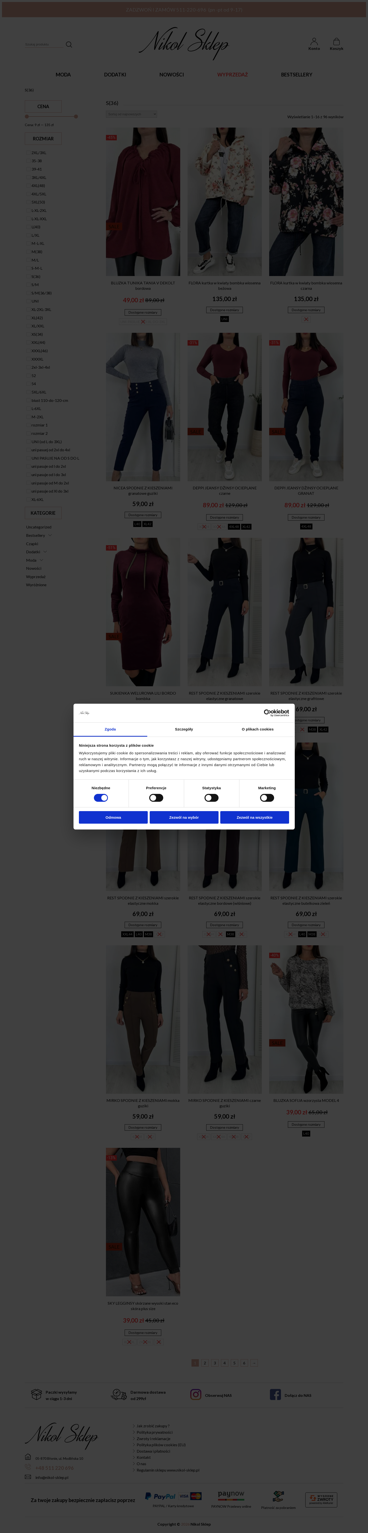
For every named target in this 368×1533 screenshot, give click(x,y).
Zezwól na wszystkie (255, 817)
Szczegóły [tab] (184, 729)
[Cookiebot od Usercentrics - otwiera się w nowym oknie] (267, 713)
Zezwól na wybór (184, 817)
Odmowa (113, 817)
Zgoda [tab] (110, 729)
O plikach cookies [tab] (258, 729)
